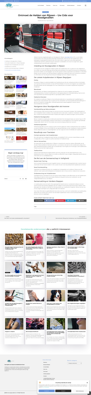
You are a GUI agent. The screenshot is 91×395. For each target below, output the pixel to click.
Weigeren (63, 390)
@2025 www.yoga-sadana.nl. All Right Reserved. (14, 392)
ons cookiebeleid (45, 387)
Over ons (55, 5)
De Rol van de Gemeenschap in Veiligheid (14, 68)
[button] (87, 382)
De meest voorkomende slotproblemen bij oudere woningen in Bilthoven (9, 90)
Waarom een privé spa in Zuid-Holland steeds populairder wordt (21, 90)
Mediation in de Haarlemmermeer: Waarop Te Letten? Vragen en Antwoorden (35, 276)
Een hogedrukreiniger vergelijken (76, 303)
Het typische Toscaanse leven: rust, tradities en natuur (8, 133)
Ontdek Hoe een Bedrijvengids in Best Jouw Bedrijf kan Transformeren (13, 304)
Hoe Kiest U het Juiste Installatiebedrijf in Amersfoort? (76, 276)
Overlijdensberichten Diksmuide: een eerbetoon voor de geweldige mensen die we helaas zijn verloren (55, 333)
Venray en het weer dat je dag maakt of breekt (54, 276)
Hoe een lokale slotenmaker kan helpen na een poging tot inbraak (21, 82)
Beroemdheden (46, 364)
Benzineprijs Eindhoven (32, 331)
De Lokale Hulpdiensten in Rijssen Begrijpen (15, 63)
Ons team (62, 5)
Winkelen (45, 12)
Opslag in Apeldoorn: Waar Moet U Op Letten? (56, 248)
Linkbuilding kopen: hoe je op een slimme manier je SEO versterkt (49, 380)
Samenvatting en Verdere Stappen (12, 70)
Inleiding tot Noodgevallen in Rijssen (13, 61)
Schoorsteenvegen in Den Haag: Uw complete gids (76, 248)
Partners (48, 5)
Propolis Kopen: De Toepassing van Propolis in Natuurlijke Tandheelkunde (21, 133)
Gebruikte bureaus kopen (21, 98)
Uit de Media (46, 367)
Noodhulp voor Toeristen (10, 66)
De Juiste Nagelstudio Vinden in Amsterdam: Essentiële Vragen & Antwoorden (34, 248)
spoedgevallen (69, 57)
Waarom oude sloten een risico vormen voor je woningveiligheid (9, 82)
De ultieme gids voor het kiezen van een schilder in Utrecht (13, 276)
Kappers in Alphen (10, 331)
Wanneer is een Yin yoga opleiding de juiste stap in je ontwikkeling (9, 106)
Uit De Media (41, 5)
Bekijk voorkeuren (80, 390)
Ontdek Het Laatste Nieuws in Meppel (34, 304)
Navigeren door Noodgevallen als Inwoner (14, 64)
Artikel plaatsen (71, 5)
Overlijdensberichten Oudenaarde (77, 331)
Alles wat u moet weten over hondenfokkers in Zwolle (54, 304)
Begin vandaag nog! (15, 153)
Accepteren (46, 390)
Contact (79, 5)
